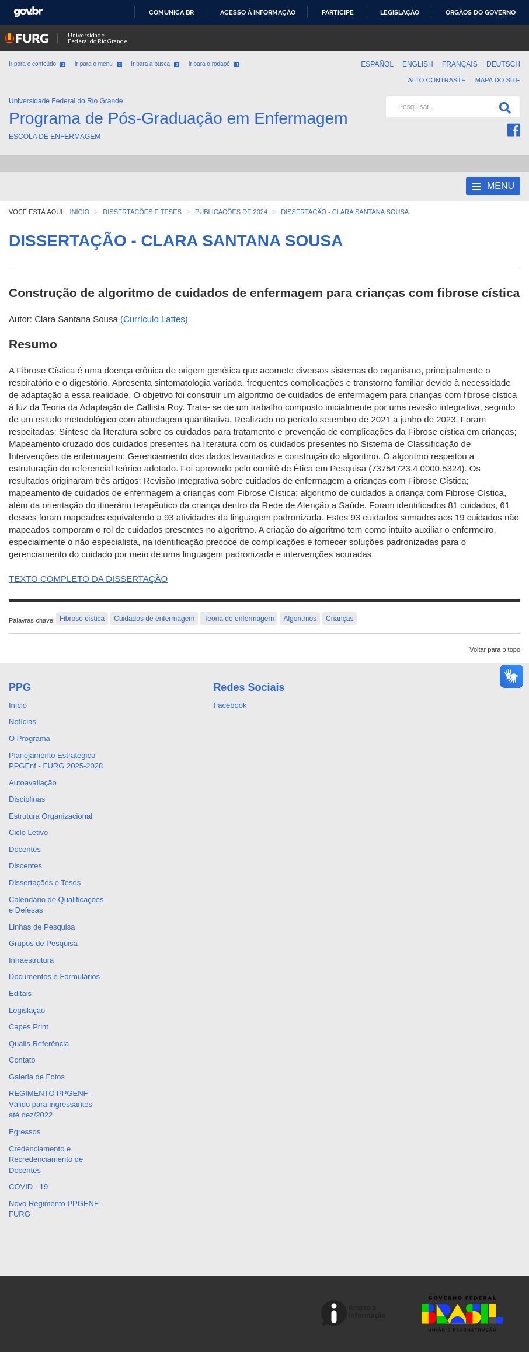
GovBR (28, 12)
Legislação (399, 12)
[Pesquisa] (502, 107)
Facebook (229, 705)
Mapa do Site (497, 79)
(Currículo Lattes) (154, 319)
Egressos (24, 1131)
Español (378, 64)
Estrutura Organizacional (50, 816)
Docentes (25, 849)
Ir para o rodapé (214, 64)
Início (18, 705)
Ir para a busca (155, 64)
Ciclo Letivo (28, 832)
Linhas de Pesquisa (42, 927)
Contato (22, 1060)
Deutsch (503, 64)
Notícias (22, 721)
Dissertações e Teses (45, 882)
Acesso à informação (257, 12)
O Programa (29, 738)
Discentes (25, 865)
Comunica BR (171, 12)
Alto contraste (436, 79)
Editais (20, 993)
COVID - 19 (28, 1186)
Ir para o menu (98, 64)
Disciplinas (27, 799)
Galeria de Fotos (37, 1076)
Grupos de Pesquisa (43, 943)
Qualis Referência (39, 1043)
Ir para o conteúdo (37, 64)
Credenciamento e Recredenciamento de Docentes (46, 1159)
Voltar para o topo (494, 649)
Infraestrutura (31, 960)
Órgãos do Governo (481, 12)
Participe (338, 12)
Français (460, 64)
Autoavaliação (33, 782)
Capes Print (28, 1026)
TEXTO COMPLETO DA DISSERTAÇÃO (88, 579)
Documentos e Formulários (54, 976)
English (418, 64)
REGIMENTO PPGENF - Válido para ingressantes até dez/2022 (51, 1104)
